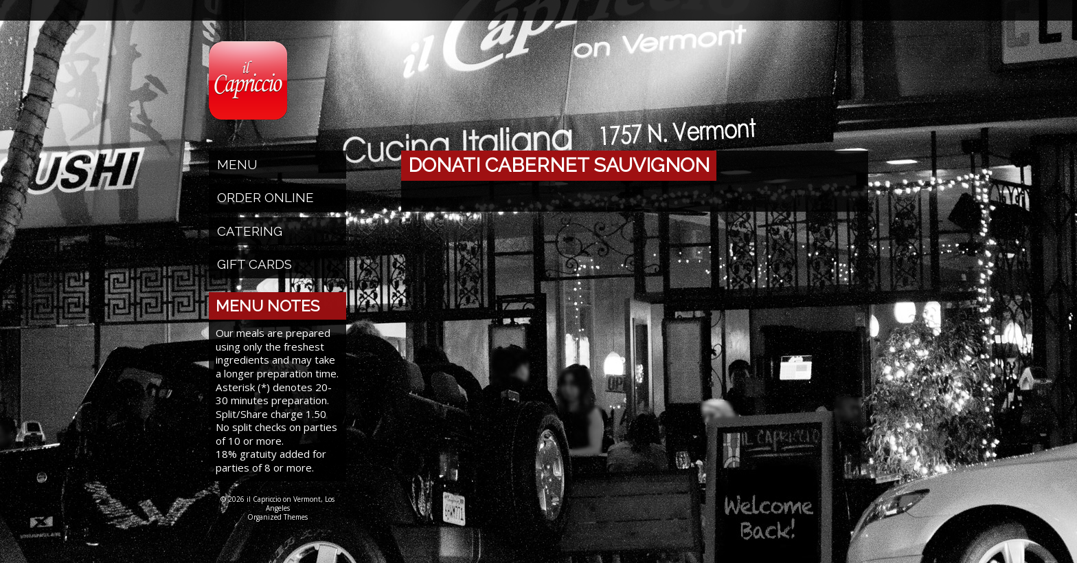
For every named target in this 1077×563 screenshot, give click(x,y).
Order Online (265, 197)
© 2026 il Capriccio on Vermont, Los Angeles (277, 503)
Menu (237, 164)
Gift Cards (254, 264)
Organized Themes (277, 517)
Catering (249, 231)
